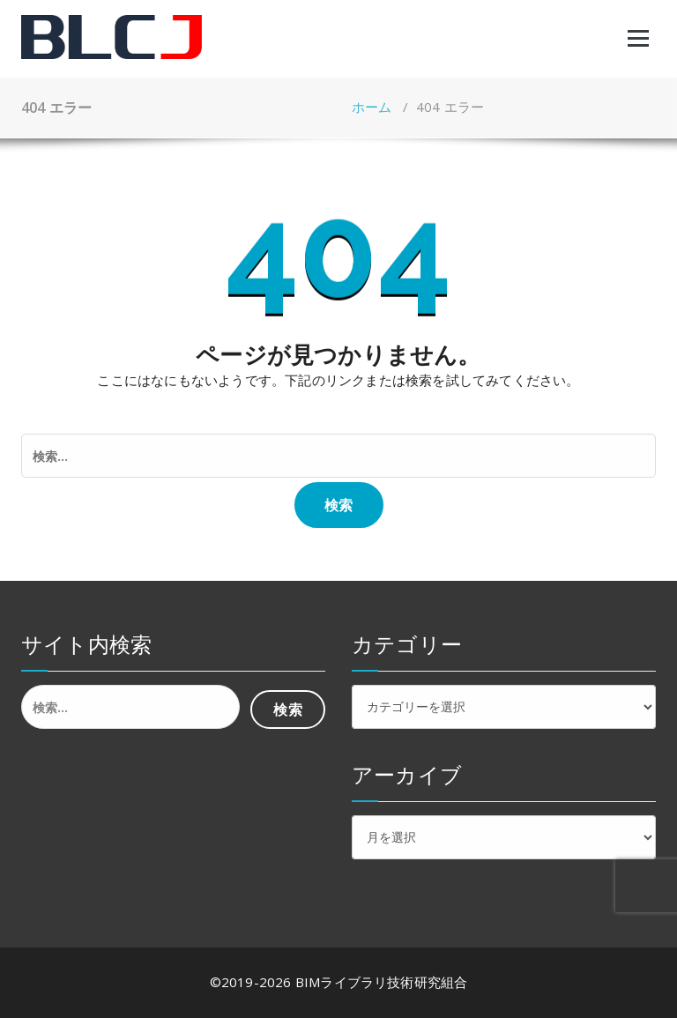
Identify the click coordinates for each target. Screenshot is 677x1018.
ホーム (372, 106)
